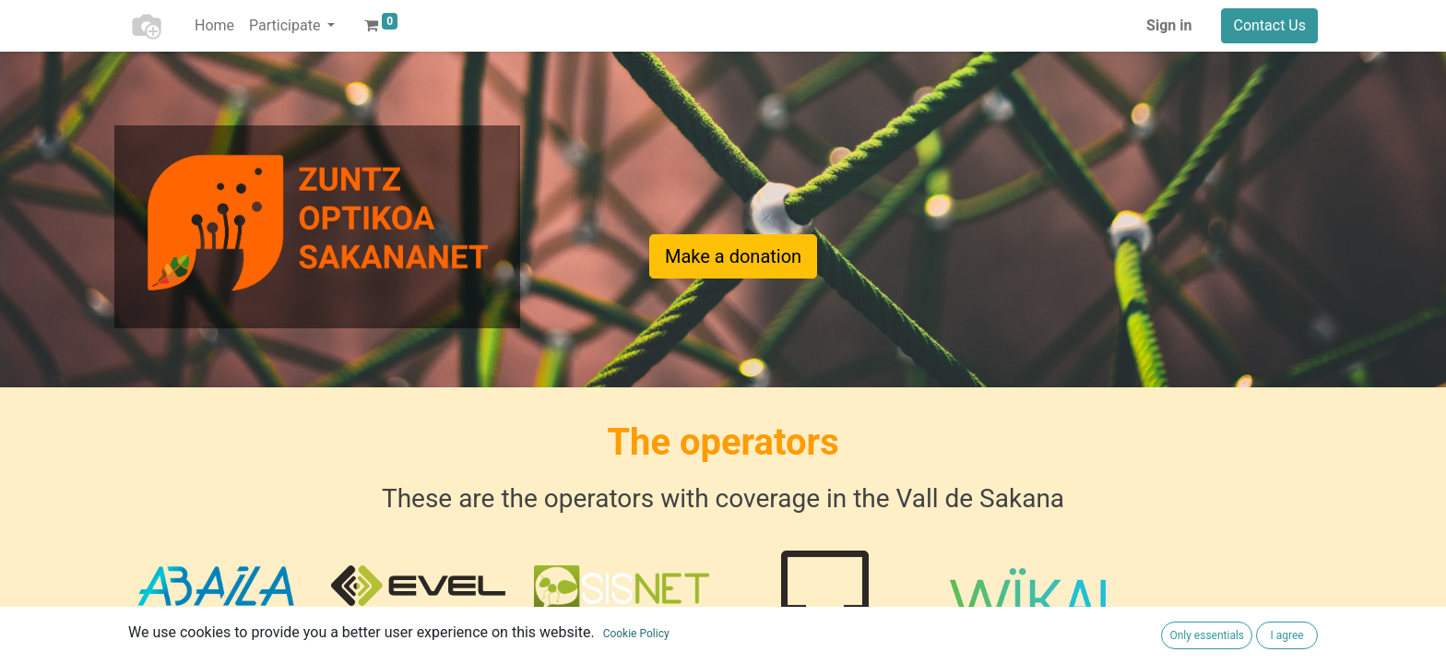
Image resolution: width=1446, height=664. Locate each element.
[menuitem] (214, 25)
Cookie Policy (636, 633)
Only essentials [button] (1206, 635)
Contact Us (1269, 25)
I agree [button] (1286, 635)
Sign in (1168, 25)
